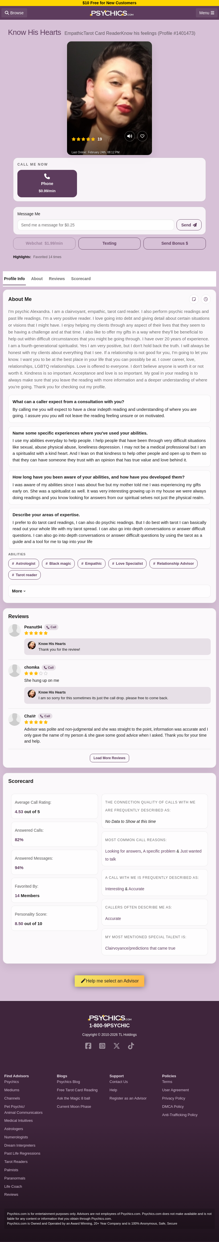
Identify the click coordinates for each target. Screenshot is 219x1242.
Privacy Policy (173, 1098)
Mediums (11, 1090)
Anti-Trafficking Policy (180, 1115)
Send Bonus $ (174, 243)
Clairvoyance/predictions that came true (140, 948)
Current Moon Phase (74, 1106)
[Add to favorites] (142, 136)
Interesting (114, 889)
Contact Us (119, 1082)
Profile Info (14, 278)
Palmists (11, 1170)
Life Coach (13, 1186)
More (17, 590)
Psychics (11, 1082)
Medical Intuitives (18, 1120)
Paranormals (14, 1178)
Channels (12, 1098)
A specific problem (159, 851)
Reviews (57, 278)
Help (113, 1090)
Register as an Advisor (128, 1098)
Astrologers (13, 1129)
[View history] (206, 299)
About (36, 278)
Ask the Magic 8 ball (73, 1098)
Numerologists (16, 1137)
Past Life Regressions (22, 1153)
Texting (110, 243)
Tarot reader (26, 575)
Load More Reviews (109, 758)
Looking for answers (123, 851)
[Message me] (95, 224)
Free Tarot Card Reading (77, 1090)
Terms (167, 1082)
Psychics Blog (68, 1082)
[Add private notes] (194, 299)
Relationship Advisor (175, 563)
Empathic (93, 563)
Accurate (136, 889)
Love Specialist (129, 563)
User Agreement (175, 1090)
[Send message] (189, 224)
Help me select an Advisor (109, 980)
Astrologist (25, 563)
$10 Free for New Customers (109, 3)
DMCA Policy (173, 1106)
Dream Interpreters (19, 1145)
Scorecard (81, 278)
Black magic (60, 563)
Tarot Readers (16, 1161)
